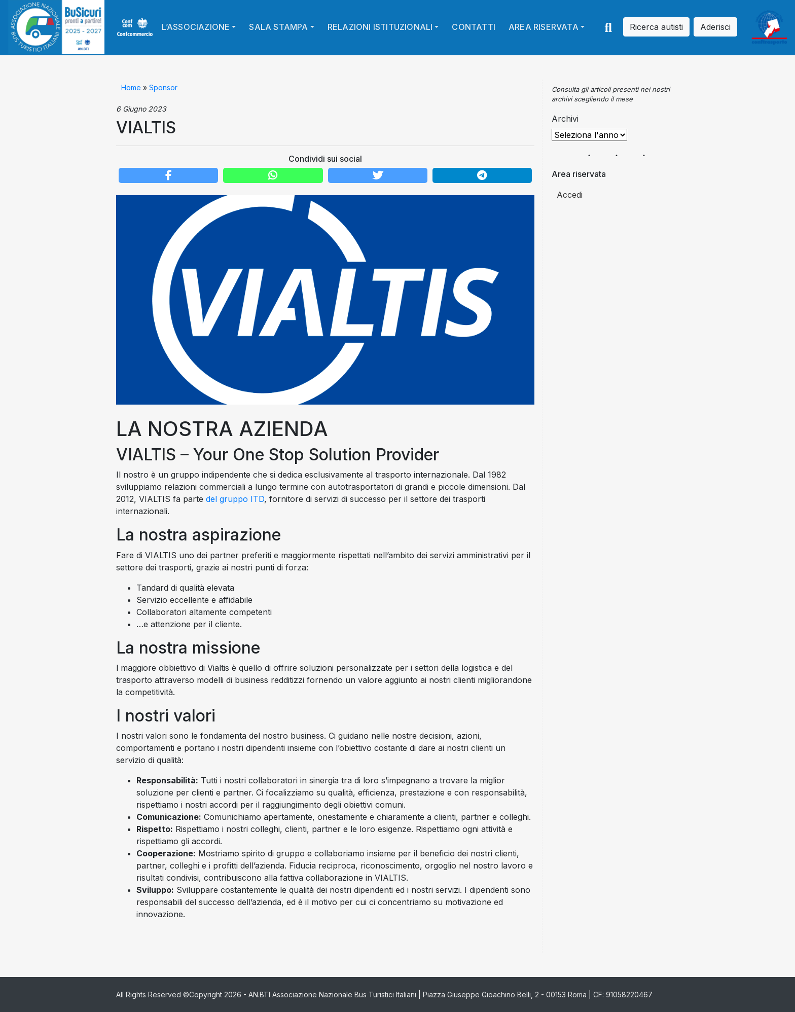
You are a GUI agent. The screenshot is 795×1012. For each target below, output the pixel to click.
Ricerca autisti (656, 27)
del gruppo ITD (235, 499)
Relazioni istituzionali (380, 27)
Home (131, 87)
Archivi (565, 119)
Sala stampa (278, 27)
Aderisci (715, 27)
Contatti (473, 27)
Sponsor (163, 87)
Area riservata (544, 27)
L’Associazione (196, 27)
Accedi (570, 195)
